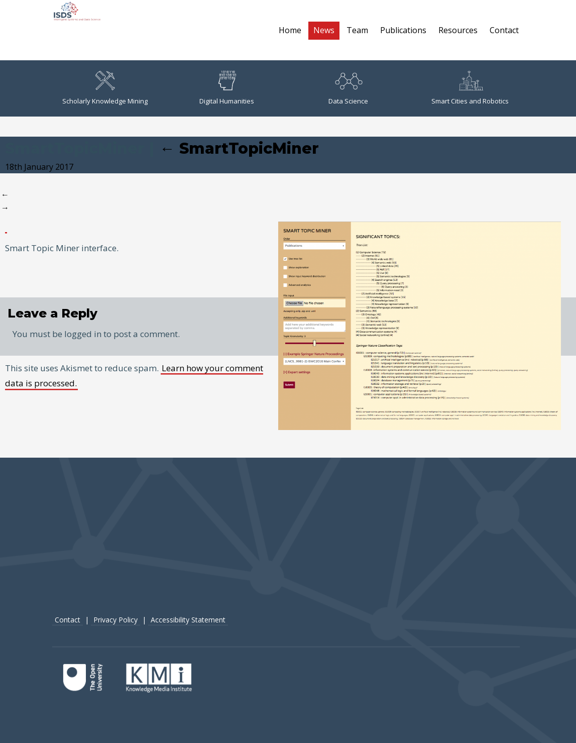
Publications (403, 30)
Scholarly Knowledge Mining (105, 88)
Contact (504, 30)
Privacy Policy (115, 619)
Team (357, 30)
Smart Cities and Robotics (470, 88)
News (323, 30)
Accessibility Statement (188, 619)
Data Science (348, 88)
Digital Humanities (226, 88)
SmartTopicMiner (239, 148)
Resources (458, 30)
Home (290, 30)
